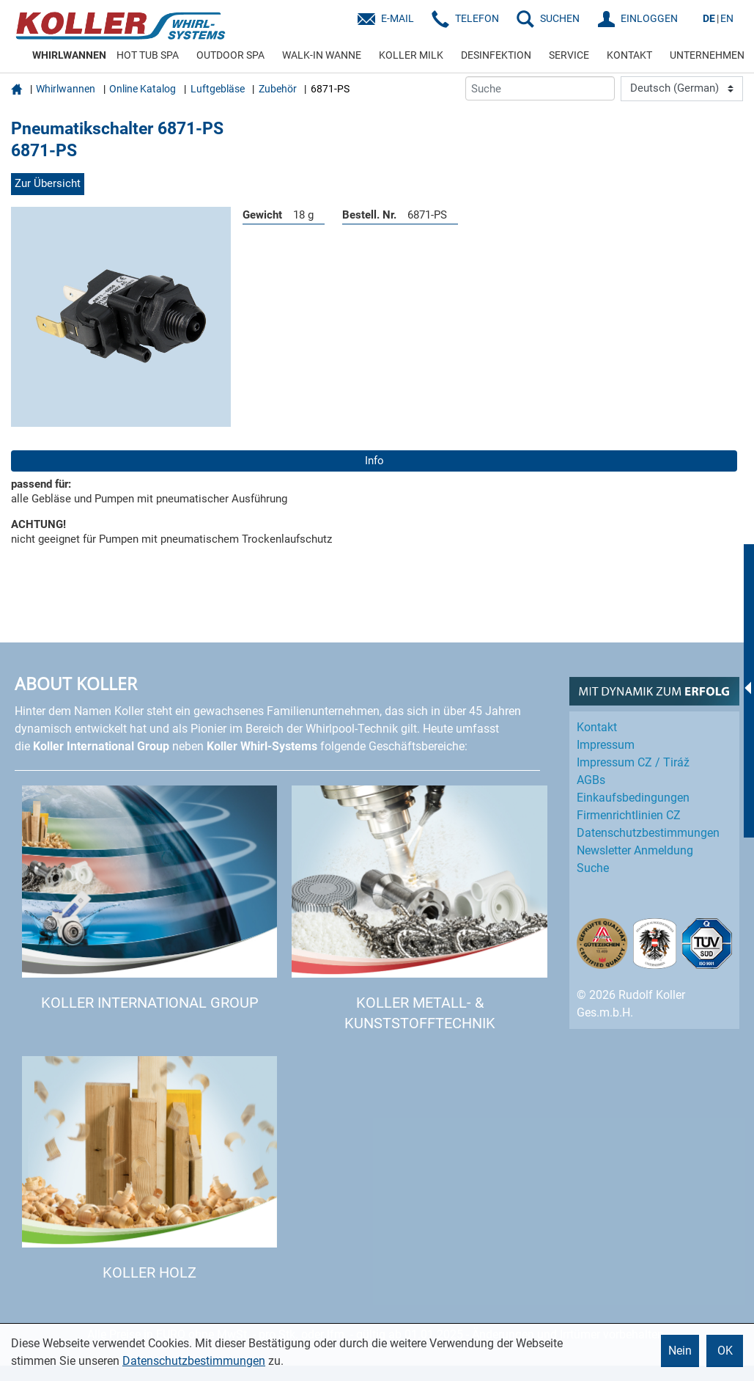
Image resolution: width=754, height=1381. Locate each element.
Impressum (606, 745)
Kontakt (597, 727)
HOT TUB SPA (148, 55)
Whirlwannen (65, 89)
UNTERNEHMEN (707, 55)
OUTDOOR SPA (230, 55)
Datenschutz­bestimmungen (648, 833)
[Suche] (540, 88)
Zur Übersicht (48, 183)
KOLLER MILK (411, 55)
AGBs (591, 780)
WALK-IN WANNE (321, 55)
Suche (593, 868)
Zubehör (278, 89)
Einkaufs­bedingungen (633, 798)
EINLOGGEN (649, 18)
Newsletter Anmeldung (635, 850)
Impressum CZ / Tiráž (633, 762)
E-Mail (397, 18)
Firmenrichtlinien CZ (629, 815)
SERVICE (569, 55)
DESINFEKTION (496, 55)
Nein (680, 1351)
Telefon (477, 18)
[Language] (682, 88)
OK (725, 1351)
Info (374, 460)
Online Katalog (142, 89)
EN (726, 18)
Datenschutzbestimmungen (193, 1361)
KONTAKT (629, 55)
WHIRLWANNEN (69, 55)
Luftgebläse (218, 89)
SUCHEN (560, 18)
